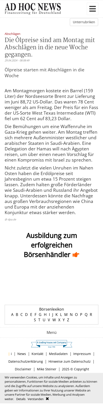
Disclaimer (23, 369)
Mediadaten (58, 354)
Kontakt (37, 354)
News (21, 354)
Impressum (82, 354)
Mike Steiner (46, 369)
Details (21, 399)
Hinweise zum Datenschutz (69, 361)
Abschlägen (12, 34)
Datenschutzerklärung (25, 361)
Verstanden (36, 399)
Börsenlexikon (51, 309)
